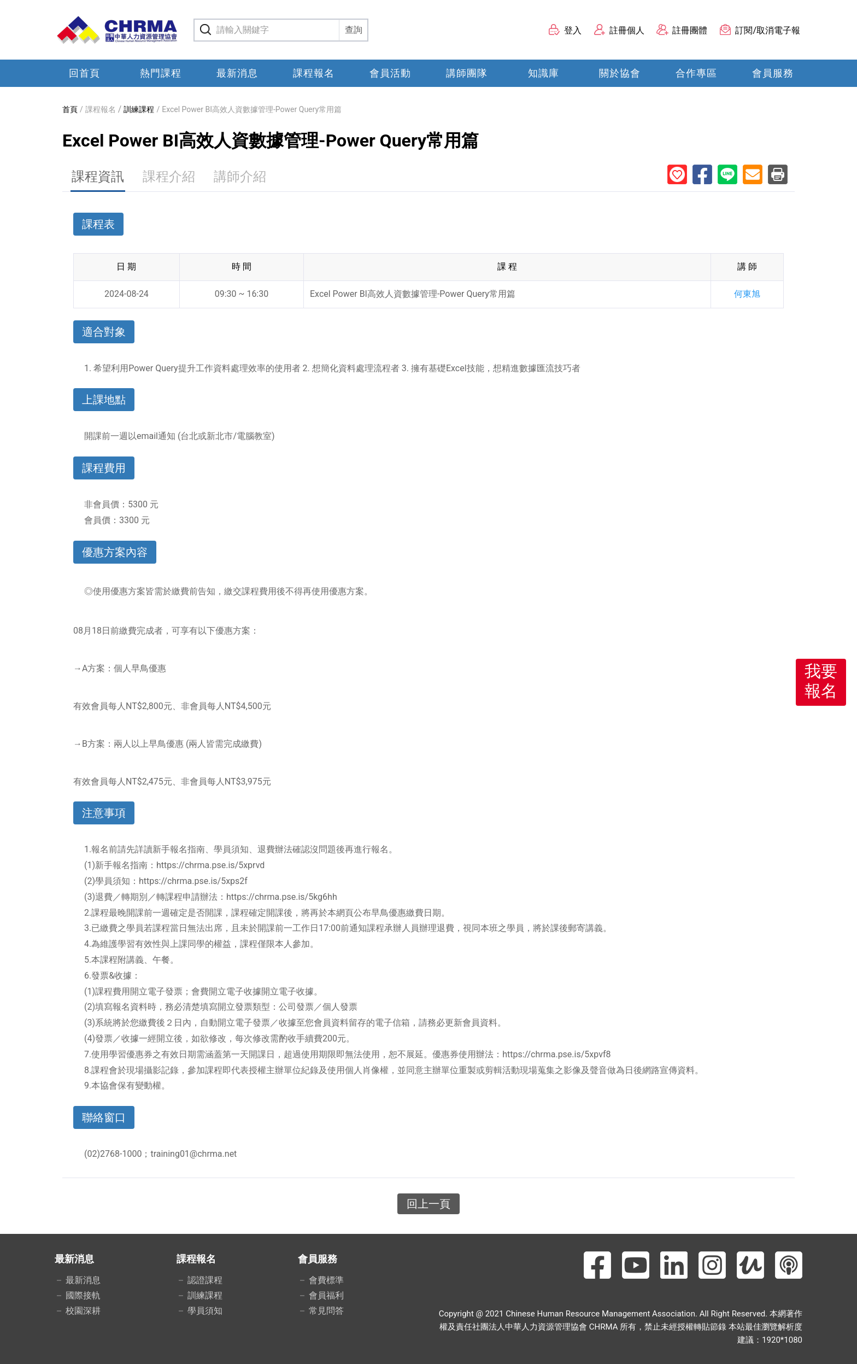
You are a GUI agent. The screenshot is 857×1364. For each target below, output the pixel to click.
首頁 (70, 109)
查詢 (353, 30)
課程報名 (313, 73)
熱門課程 (160, 73)
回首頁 (84, 73)
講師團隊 (467, 73)
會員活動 (390, 73)
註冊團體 (681, 30)
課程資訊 (98, 176)
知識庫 (543, 73)
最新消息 (237, 73)
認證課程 (204, 1280)
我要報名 (821, 680)
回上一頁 (428, 1203)
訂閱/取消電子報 (759, 30)
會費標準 (326, 1280)
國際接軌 (83, 1295)
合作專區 (696, 73)
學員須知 (204, 1311)
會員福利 (326, 1295)
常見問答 (326, 1311)
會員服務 (773, 73)
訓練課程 (139, 109)
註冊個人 (619, 30)
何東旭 (747, 294)
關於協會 (620, 73)
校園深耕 (83, 1311)
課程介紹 (169, 176)
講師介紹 (240, 176)
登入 (565, 30)
